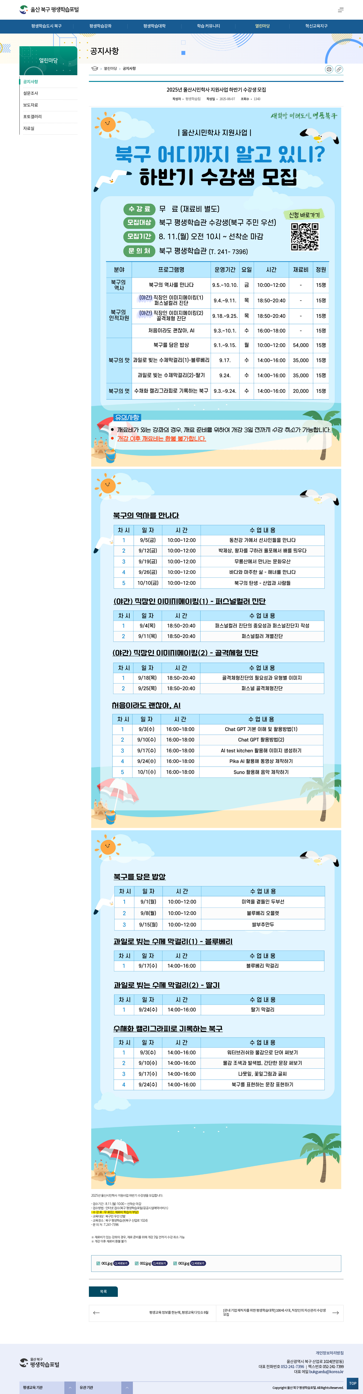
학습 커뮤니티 (208, 26)
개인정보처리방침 (330, 1353)
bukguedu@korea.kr (326, 1372)
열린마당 (262, 26)
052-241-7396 (292, 1367)
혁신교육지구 (316, 26)
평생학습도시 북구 (46, 26)
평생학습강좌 (100, 26)
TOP (352, 1384)
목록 (103, 1292)
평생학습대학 (154, 26)
